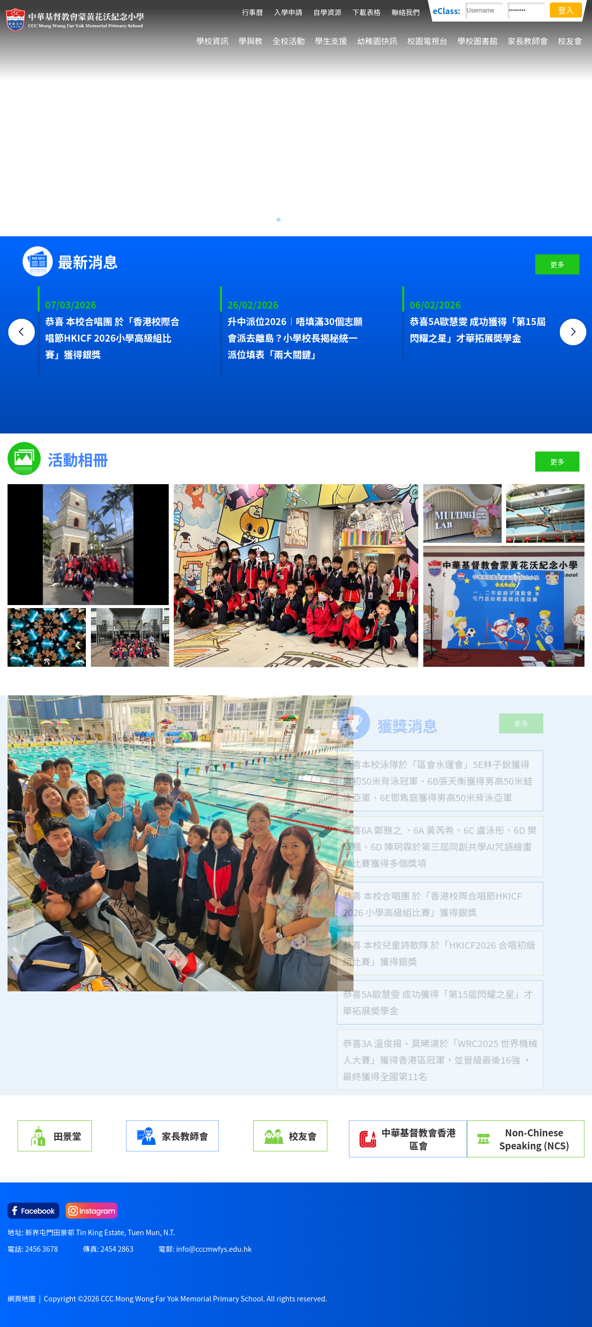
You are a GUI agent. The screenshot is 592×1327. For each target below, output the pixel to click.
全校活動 (289, 41)
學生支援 (331, 41)
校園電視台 (427, 41)
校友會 (570, 41)
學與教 (251, 41)
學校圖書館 (477, 41)
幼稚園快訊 (377, 41)
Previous (23, 333)
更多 (557, 264)
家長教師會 (528, 41)
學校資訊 (212, 41)
